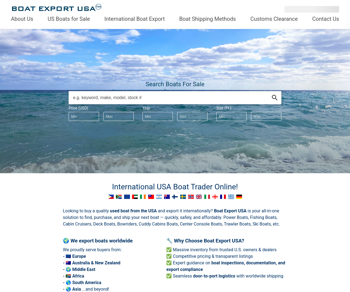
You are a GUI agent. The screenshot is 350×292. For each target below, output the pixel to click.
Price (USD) (78, 108)
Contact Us (325, 19)
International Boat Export (134, 19)
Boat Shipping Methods (207, 19)
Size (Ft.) (223, 108)
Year (146, 108)
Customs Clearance (274, 19)
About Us (22, 19)
